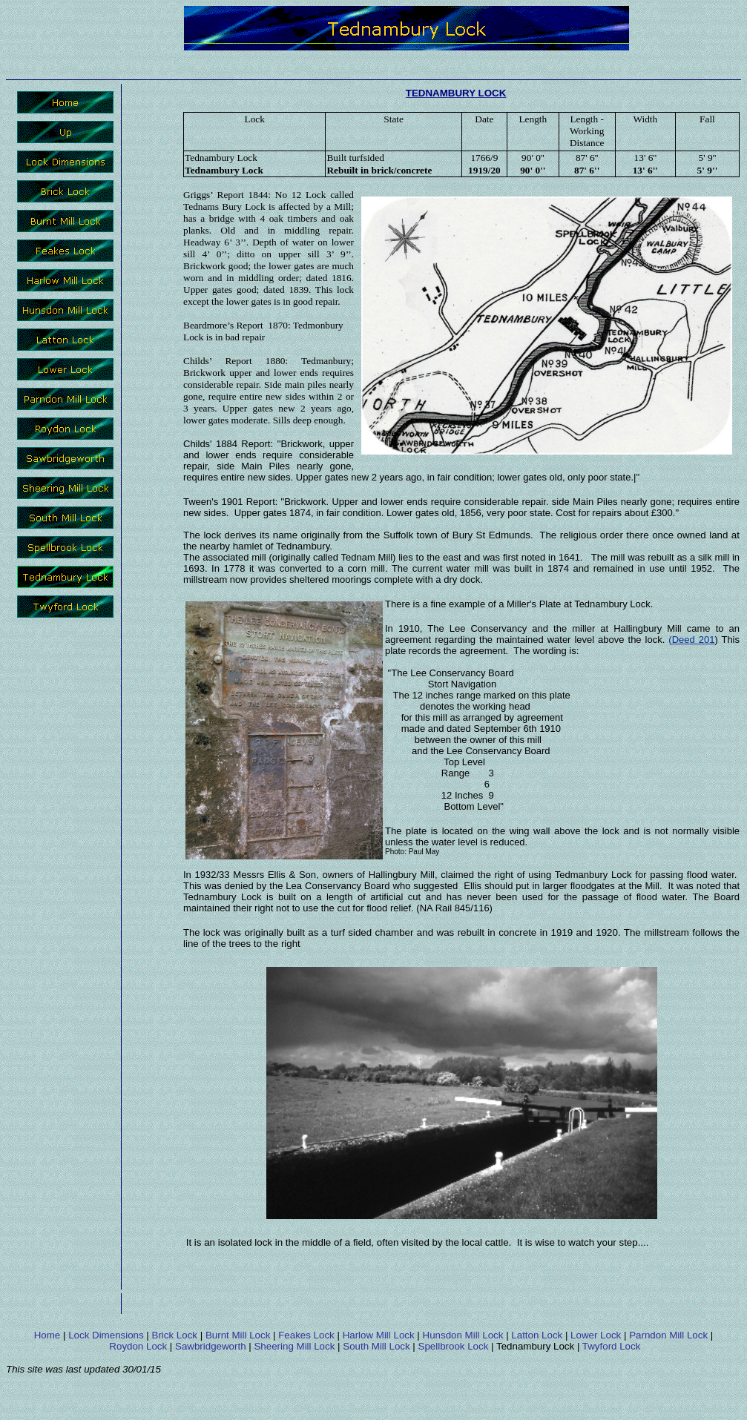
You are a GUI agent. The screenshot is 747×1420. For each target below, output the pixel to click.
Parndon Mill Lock (668, 1335)
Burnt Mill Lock (237, 1335)
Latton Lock (536, 1335)
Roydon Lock (138, 1346)
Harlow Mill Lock (379, 1335)
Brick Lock (174, 1335)
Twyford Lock (611, 1346)
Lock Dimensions (105, 1335)
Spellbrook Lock (453, 1346)
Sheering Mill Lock (294, 1346)
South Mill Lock (376, 1346)
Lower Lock (595, 1335)
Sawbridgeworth (210, 1346)
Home (47, 1335)
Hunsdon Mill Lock (463, 1335)
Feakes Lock (306, 1335)
